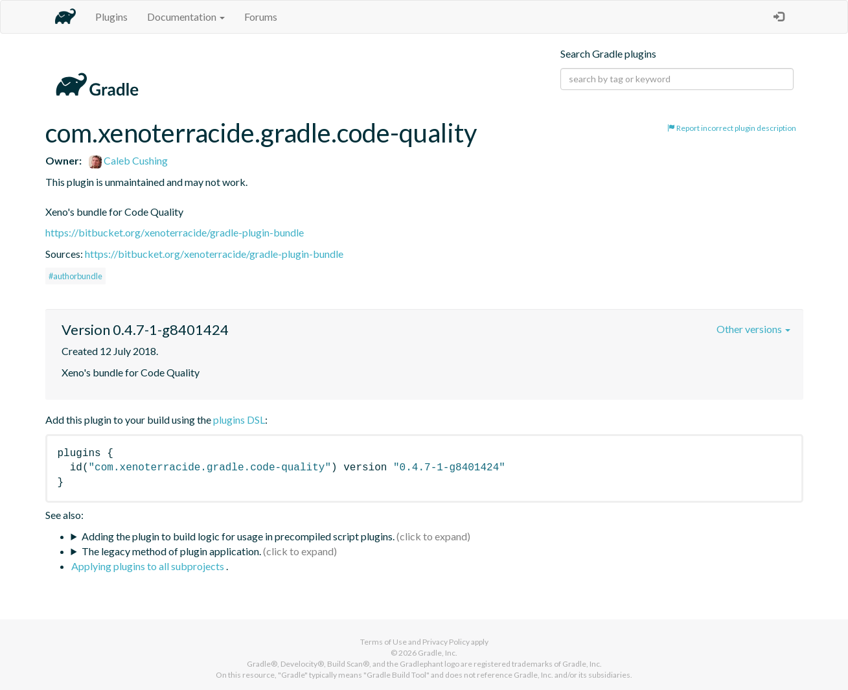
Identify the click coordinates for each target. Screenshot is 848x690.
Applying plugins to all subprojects (148, 566)
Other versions (753, 329)
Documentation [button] (186, 16)
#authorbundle (75, 276)
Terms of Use (383, 642)
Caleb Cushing (128, 160)
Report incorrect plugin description (731, 128)
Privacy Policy (446, 642)
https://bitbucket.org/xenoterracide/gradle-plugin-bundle (174, 232)
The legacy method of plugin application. (171, 551)
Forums (260, 16)
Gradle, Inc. (437, 653)
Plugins (111, 16)
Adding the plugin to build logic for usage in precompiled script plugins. (238, 536)
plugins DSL (239, 419)
